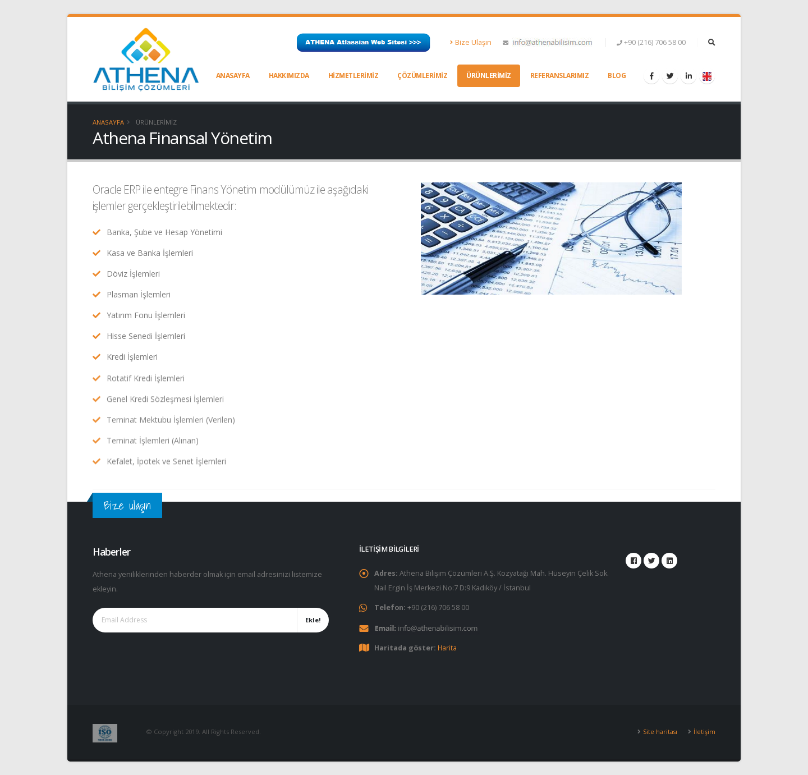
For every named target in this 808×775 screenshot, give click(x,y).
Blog (617, 75)
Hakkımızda (289, 75)
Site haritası (659, 731)
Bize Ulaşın (471, 42)
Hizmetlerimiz (353, 75)
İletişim (704, 731)
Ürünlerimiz (488, 75)
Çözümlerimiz (422, 75)
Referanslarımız (559, 75)
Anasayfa (233, 75)
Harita (447, 647)
